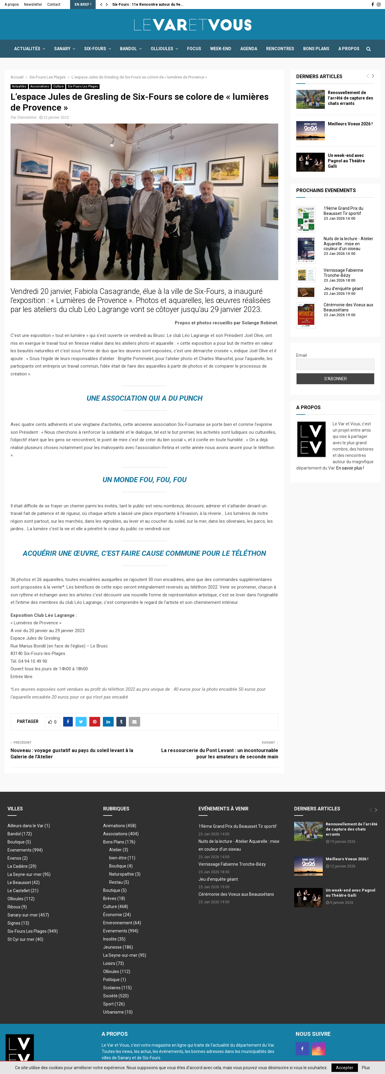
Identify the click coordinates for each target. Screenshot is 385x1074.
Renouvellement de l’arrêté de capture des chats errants (350, 98)
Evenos (18, 858)
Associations (39, 86)
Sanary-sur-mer (28, 915)
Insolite (114, 939)
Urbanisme (118, 1012)
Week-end (220, 48)
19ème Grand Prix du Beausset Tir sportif (238, 826)
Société (116, 995)
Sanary (62, 48)
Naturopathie (124, 874)
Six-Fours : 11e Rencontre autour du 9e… (147, 4)
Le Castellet (23, 890)
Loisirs (113, 963)
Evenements (25, 850)
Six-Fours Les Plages (83, 86)
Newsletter (33, 4)
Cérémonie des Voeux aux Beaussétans (236, 894)
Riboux (17, 906)
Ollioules (162, 48)
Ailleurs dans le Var (29, 825)
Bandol (128, 48)
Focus (194, 48)
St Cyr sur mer (25, 939)
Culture (58, 86)
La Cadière (22, 866)
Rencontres (280, 48)
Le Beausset (24, 882)
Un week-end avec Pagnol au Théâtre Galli (346, 161)
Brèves (114, 898)
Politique (114, 979)
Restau (119, 882)
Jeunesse (118, 947)
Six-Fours (95, 48)
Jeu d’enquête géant (218, 879)
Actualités (27, 48)
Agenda (248, 48)
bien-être (122, 857)
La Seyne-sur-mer (29, 874)
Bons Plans (316, 48)
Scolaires (117, 987)
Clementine (26, 117)
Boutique (19, 842)
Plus (366, 1068)
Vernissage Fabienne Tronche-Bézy (232, 864)
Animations (119, 825)
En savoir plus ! (350, 468)
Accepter (344, 1067)
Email (301, 355)
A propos (12, 4)
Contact (53, 4)
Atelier (118, 849)
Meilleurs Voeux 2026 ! (350, 123)
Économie (117, 914)
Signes (18, 923)
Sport (114, 1004)
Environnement (122, 922)
